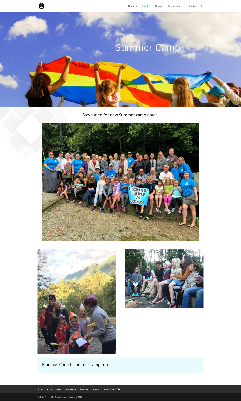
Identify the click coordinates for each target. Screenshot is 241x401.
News (158, 6)
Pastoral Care (175, 6)
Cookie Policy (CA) (112, 389)
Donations (84, 389)
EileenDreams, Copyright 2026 (68, 397)
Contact (193, 6)
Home (131, 6)
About (145, 6)
